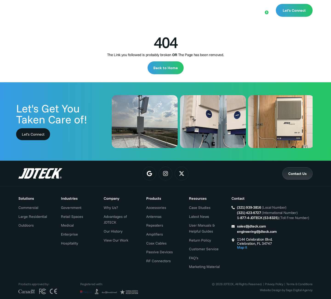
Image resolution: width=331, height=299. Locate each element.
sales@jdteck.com (251, 226)
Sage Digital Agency (299, 290)
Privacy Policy (274, 284)
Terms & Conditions (299, 284)
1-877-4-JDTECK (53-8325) (257, 217)
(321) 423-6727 (249, 212)
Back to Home (165, 67)
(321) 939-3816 (249, 207)
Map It (242, 247)
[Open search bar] (250, 10)
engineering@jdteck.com (257, 231)
